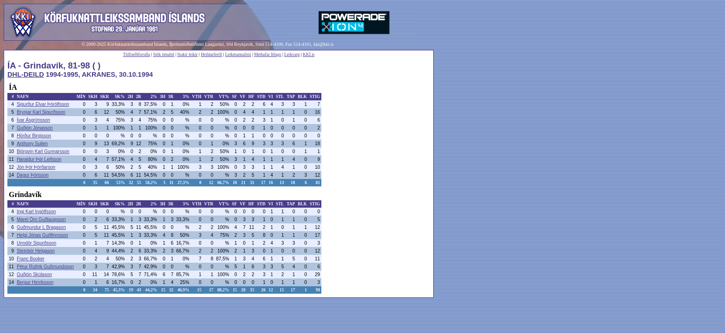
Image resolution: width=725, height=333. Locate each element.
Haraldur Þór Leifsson (39, 159)
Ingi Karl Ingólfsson (36, 211)
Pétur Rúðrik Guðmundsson (45, 266)
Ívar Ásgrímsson (33, 120)
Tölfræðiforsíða (136, 54)
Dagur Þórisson (33, 175)
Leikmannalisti (238, 54)
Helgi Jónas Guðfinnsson (42, 235)
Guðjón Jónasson (35, 127)
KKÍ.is (308, 54)
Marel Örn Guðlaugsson (41, 219)
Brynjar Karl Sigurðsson (41, 112)
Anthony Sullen (32, 143)
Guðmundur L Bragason (41, 227)
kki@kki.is (323, 44)
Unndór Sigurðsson (36, 243)
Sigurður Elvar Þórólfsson (43, 104)
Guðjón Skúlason (34, 274)
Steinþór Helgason (36, 250)
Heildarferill (211, 54)
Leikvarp (292, 54)
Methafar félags (267, 54)
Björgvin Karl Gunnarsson (43, 151)
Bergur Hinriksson (35, 282)
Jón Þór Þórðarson (36, 167)
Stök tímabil (163, 54)
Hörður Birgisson (34, 135)
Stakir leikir (187, 54)
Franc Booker (30, 258)
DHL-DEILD (25, 74)
